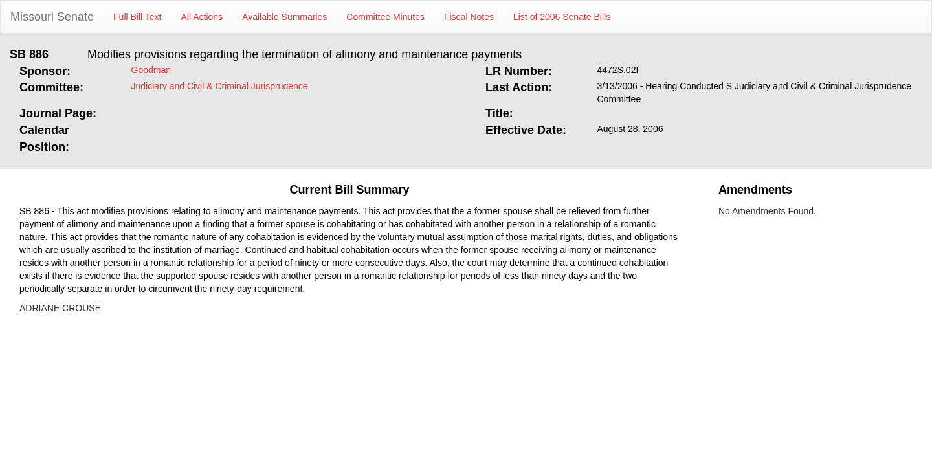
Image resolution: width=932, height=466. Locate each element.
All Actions (202, 17)
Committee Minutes (385, 17)
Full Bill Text (137, 17)
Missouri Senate (52, 16)
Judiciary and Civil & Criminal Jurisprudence (219, 86)
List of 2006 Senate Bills (561, 17)
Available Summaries (284, 17)
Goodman (151, 70)
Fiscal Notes (469, 17)
